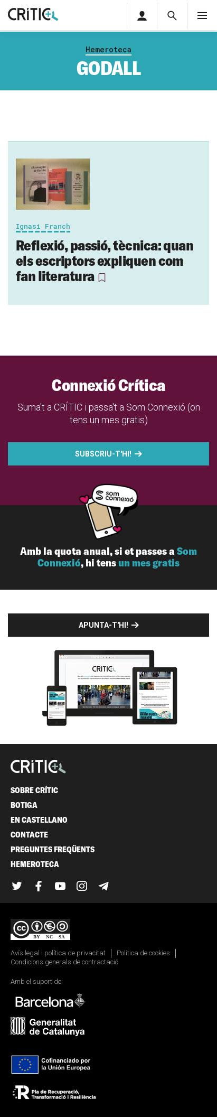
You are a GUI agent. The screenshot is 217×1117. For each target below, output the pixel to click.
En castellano (39, 820)
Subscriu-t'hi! (103, 454)
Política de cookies (143, 953)
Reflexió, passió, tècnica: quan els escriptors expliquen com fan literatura (104, 260)
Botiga (24, 805)
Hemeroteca (108, 49)
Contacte (29, 835)
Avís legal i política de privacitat (58, 953)
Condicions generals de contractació (64, 962)
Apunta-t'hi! (103, 625)
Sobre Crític (34, 790)
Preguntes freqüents (53, 849)
